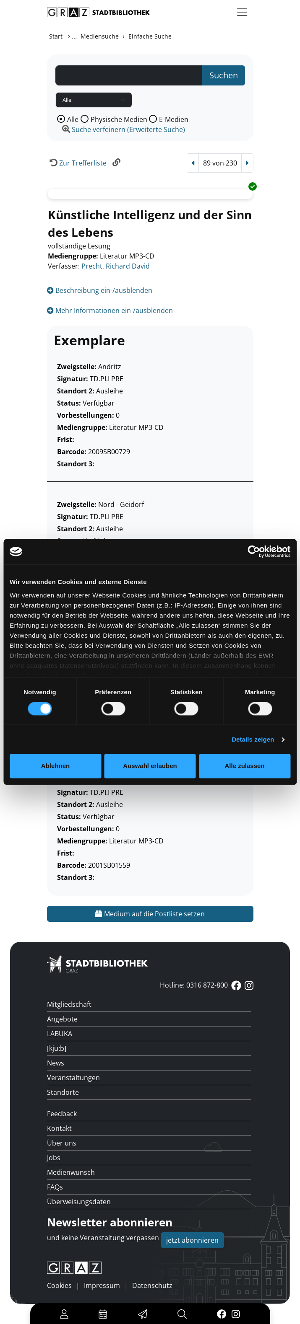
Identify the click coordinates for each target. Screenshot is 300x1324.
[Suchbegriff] (129, 75)
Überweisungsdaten (79, 1201)
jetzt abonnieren (192, 1240)
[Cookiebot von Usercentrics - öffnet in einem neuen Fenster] (253, 551)
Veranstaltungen (73, 1077)
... (74, 36)
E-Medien (173, 119)
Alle (72, 119)
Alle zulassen (244, 766)
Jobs (53, 1157)
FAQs (55, 1187)
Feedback (62, 1113)
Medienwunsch (71, 1172)
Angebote (62, 1019)
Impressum (102, 1285)
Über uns (61, 1143)
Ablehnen (55, 766)
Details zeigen (253, 739)
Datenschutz (152, 1285)
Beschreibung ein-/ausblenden (99, 290)
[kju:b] (56, 1048)
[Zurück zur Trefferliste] (77, 163)
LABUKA (59, 1033)
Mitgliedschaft (69, 1004)
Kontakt (59, 1128)
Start (56, 36)
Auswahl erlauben (150, 766)
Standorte (63, 1092)
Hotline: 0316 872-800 (194, 985)
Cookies (59, 1285)
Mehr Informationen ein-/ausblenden (110, 310)
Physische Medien (119, 119)
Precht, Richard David (115, 266)
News (55, 1063)
